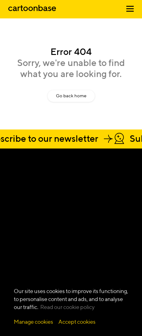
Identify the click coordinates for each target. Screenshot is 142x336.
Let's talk (26, 164)
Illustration (63, 229)
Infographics (65, 236)
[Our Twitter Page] (36, 190)
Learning (17, 229)
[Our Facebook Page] (24, 190)
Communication (25, 249)
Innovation (19, 236)
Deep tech (106, 223)
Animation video (68, 223)
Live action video (69, 255)
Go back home (71, 95)
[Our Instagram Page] (13, 190)
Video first (18, 242)
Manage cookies (33, 322)
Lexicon (104, 275)
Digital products (24, 255)
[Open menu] (130, 9)
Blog (100, 268)
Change (16, 223)
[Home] (32, 11)
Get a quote (32, 175)
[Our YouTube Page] (47, 190)
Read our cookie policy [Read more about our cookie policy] (67, 307)
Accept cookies (77, 322)
